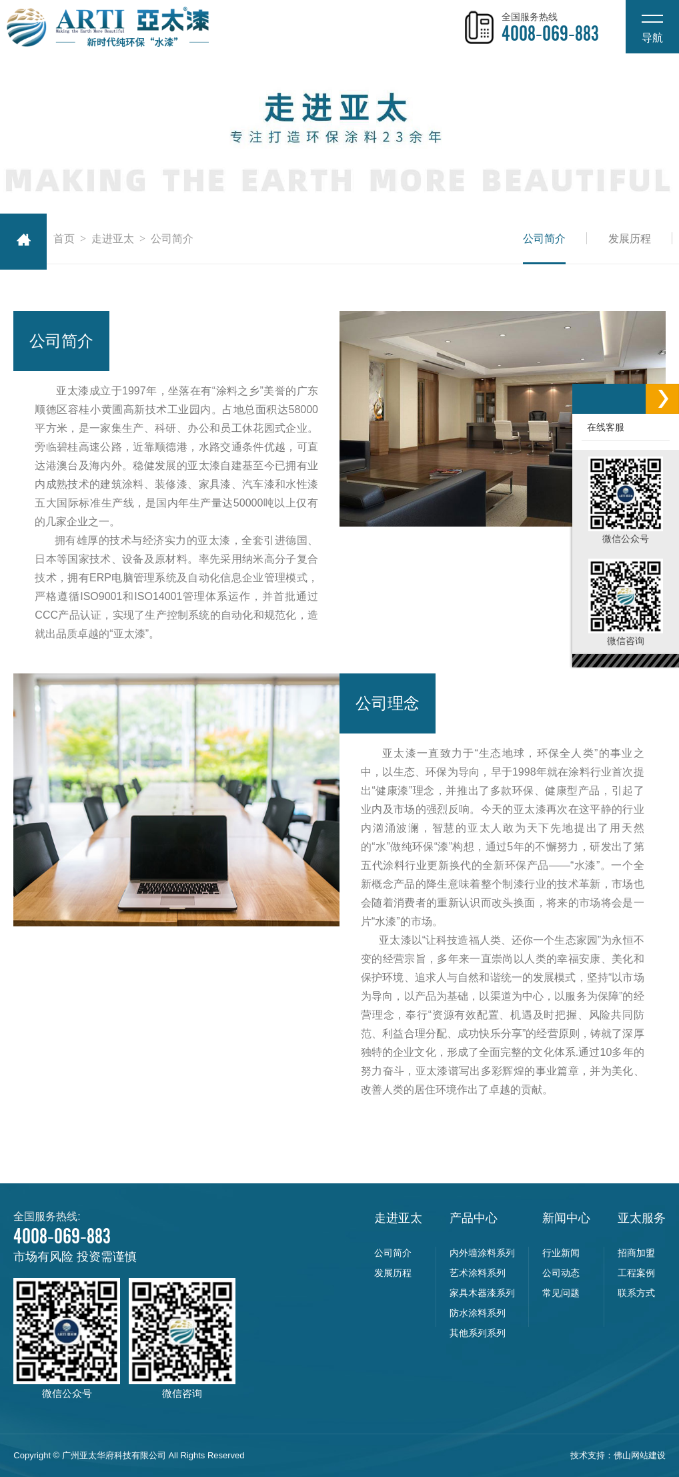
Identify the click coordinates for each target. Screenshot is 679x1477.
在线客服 (603, 427)
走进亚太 (112, 238)
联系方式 (636, 1292)
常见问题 (561, 1292)
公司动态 (561, 1272)
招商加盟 (636, 1252)
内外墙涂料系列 (482, 1252)
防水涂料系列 (478, 1312)
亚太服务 (642, 1218)
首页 (64, 238)
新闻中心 (566, 1218)
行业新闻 (561, 1252)
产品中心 (474, 1218)
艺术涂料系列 (478, 1272)
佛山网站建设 (640, 1455)
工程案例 (636, 1272)
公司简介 (544, 238)
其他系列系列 (478, 1332)
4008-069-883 (550, 34)
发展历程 (629, 238)
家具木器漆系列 (482, 1292)
